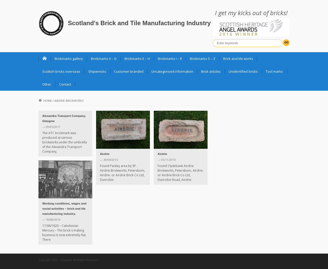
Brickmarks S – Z (202, 58)
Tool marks (274, 71)
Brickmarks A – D (104, 58)
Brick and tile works (238, 58)
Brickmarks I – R (170, 58)
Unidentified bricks (243, 71)
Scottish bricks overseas (61, 71)
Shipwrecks (97, 71)
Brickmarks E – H (137, 58)
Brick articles (211, 71)
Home (45, 101)
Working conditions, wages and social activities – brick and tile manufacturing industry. (64, 208)
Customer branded (129, 71)
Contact (65, 84)
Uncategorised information (172, 71)
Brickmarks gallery (69, 58)
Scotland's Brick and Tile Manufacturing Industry (139, 23)
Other (46, 84)
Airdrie (104, 153)
